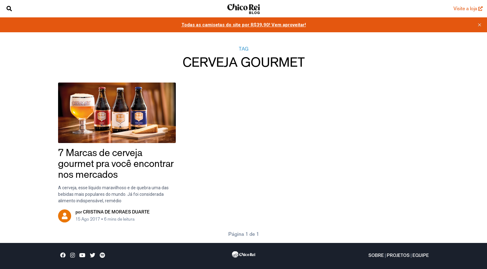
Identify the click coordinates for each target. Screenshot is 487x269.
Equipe (420, 256)
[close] (480, 25)
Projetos (398, 256)
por (112, 212)
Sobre (376, 256)
